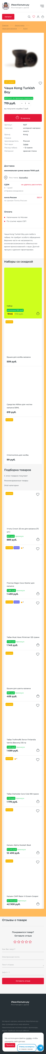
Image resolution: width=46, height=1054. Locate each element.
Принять (10, 1045)
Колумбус (23, 177)
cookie (29, 1038)
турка (25, 144)
